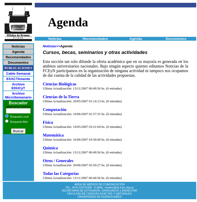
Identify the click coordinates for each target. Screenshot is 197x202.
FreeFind (25, 106)
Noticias (49, 46)
